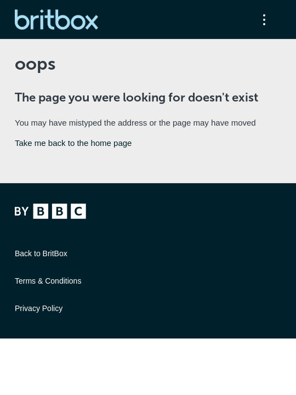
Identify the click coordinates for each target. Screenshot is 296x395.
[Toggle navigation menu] (261, 20)
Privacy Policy (38, 308)
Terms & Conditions (48, 280)
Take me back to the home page (73, 143)
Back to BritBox (41, 253)
